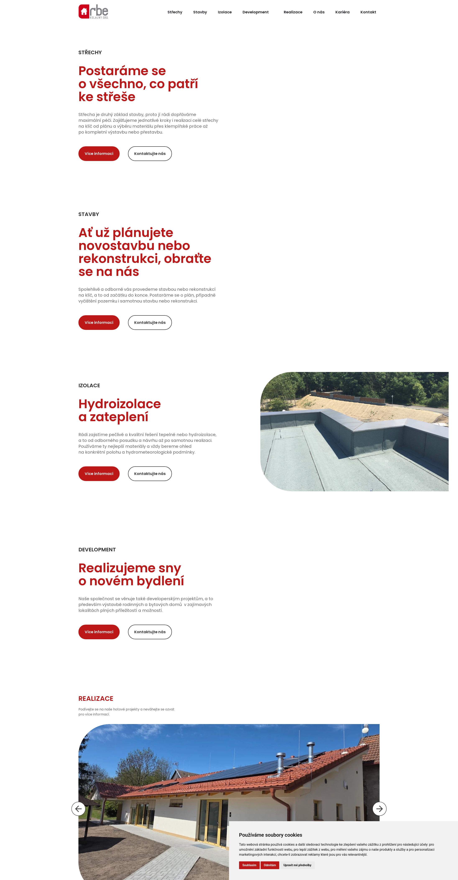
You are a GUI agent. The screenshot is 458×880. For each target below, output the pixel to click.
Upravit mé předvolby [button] (297, 865)
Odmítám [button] (270, 865)
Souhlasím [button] (249, 865)
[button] (78, 808)
